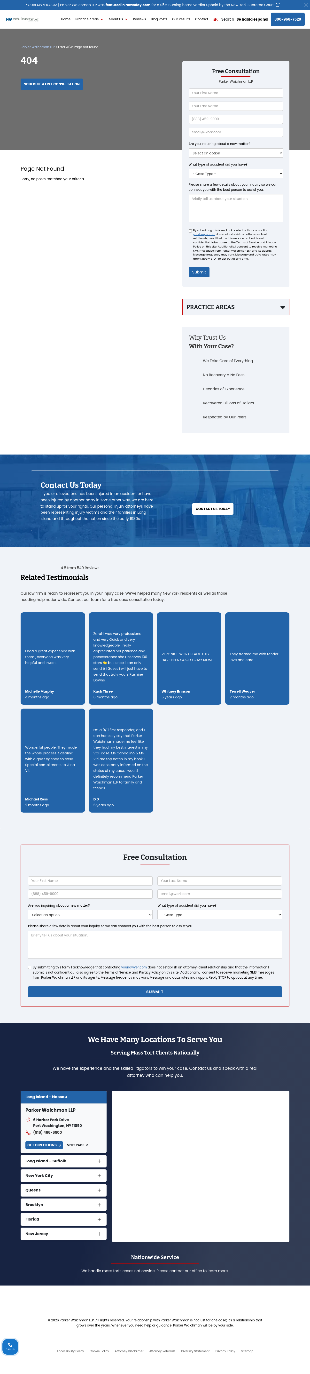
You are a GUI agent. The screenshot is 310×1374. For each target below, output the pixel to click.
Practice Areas (89, 19)
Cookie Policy (95, 1351)
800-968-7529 (287, 19)
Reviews (139, 19)
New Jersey (36, 1233)
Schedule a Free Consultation (55, 85)
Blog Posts (159, 19)
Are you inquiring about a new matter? (219, 144)
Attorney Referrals (162, 1351)
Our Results (181, 19)
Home (66, 19)
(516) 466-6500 (43, 1132)
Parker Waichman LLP (38, 47)
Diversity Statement (197, 1351)
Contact (201, 19)
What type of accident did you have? (218, 164)
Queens (33, 1189)
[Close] (306, 5)
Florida (32, 1219)
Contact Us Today (213, 498)
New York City (39, 1175)
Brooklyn (34, 1204)
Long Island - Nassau (46, 1096)
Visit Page (75, 1144)
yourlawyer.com (204, 234)
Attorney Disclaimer (127, 1351)
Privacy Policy (229, 1351)
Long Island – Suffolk (45, 1160)
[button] (223, 20)
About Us (118, 19)
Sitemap (253, 1351)
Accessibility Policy (64, 1351)
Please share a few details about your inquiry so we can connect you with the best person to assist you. (233, 187)
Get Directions (42, 1144)
